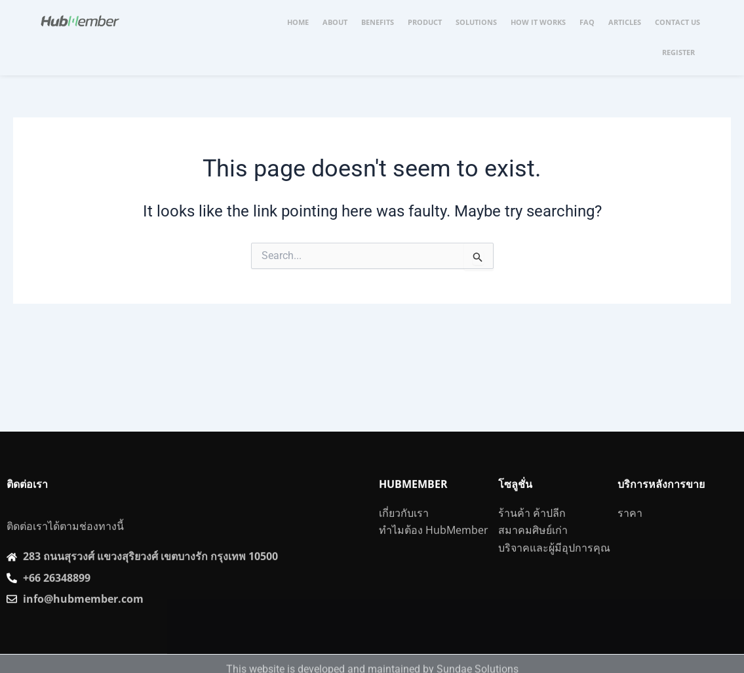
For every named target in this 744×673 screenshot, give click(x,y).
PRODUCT (425, 22)
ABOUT (335, 22)
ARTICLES (624, 22)
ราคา (629, 529)
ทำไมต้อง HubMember (433, 546)
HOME (298, 22)
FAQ (587, 22)
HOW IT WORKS (538, 22)
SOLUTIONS (476, 22)
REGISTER (678, 52)
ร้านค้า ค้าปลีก (532, 529)
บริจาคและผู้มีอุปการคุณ (554, 564)
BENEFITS (377, 22)
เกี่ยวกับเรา (404, 529)
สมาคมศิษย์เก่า (533, 546)
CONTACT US (677, 22)
